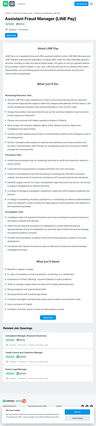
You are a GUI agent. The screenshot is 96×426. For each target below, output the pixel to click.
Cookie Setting (77, 418)
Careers (21, 3)
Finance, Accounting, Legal (22, 13)
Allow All (77, 412)
